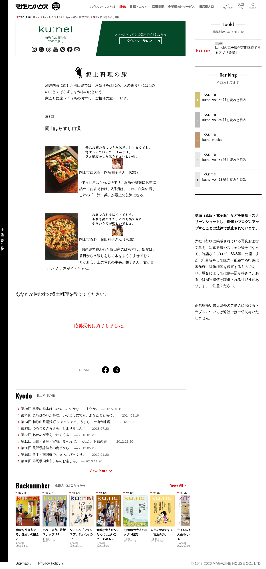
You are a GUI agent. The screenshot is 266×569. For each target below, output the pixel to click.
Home (36, 17)
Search (253, 4)
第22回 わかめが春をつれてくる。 (58, 435)
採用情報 (158, 6)
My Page (227, 4)
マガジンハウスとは (102, 6)
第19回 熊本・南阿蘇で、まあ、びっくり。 (65, 454)
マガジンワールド (38, 6)
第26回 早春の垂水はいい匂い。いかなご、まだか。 (71, 409)
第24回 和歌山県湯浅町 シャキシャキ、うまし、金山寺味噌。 (79, 422)
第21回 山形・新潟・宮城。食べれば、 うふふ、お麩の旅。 (77, 441)
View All (178, 486)
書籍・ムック (138, 6)
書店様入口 (206, 6)
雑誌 (122, 6)
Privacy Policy (49, 563)
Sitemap (22, 563)
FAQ (241, 4)
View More (101, 471)
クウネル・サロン (143, 41)
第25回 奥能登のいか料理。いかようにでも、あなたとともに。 (80, 415)
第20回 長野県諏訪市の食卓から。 (58, 448)
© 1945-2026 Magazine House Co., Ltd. (226, 563)
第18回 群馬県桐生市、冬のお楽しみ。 (61, 461)
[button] (182, 517)
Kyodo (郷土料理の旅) (78, 17)
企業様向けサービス (181, 6)
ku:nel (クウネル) (52, 17)
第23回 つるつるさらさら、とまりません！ (65, 428)
